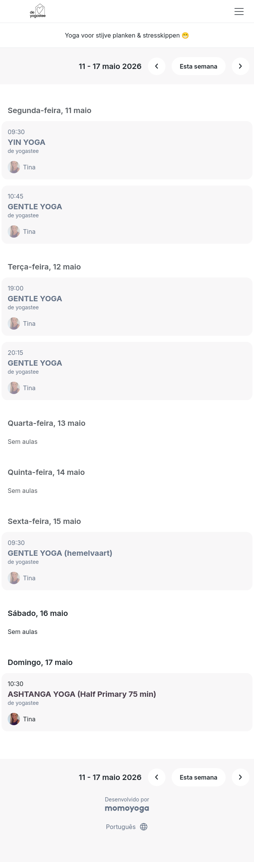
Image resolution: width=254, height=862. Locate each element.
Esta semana (198, 66)
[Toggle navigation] (239, 11)
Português (127, 826)
